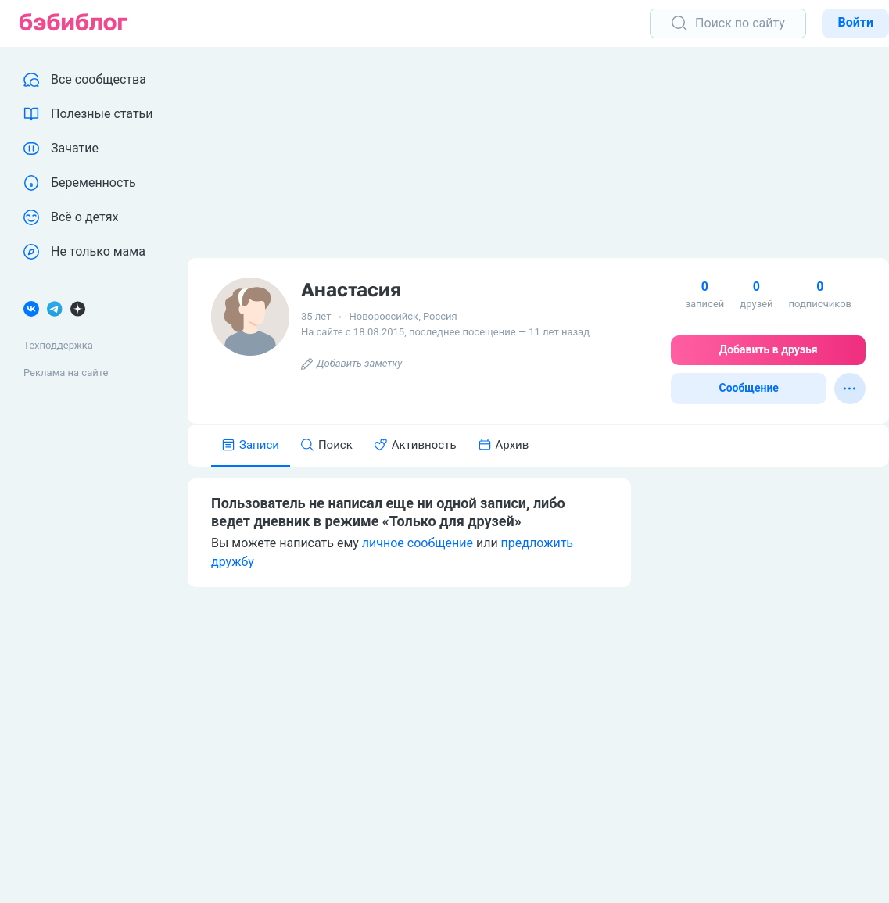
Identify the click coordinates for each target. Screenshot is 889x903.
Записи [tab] (250, 445)
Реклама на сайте (65, 372)
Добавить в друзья (768, 349)
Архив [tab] (504, 445)
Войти (855, 22)
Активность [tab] (416, 445)
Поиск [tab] (327, 445)
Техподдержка (58, 345)
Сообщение (749, 388)
